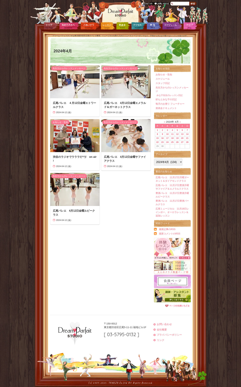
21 (187, 138)
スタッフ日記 (163, 83)
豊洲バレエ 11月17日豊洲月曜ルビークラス (172, 195)
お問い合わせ (162, 4)
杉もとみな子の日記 (166, 99)
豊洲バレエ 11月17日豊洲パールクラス (172, 202)
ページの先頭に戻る (177, 305)
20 (182, 138)
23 (162, 142)
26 (177, 142)
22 (157, 142)
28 (187, 142)
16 (162, 138)
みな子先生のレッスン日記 (169, 95)
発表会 (123, 26)
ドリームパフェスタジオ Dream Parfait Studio (120, 11)
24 (167, 142)
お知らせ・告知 (60, 122)
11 (172, 134)
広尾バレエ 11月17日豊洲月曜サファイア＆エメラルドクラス (172, 187)
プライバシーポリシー (169, 334)
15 (157, 138)
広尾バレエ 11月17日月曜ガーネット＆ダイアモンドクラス (172, 179)
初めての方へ (69, 26)
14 (187, 134)
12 (177, 134)
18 (172, 138)
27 (182, 142)
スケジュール (172, 26)
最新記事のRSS (167, 229)
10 (167, 134)
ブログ (189, 26)
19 (177, 138)
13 (182, 134)
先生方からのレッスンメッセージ (69, 68)
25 (172, 142)
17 (167, 138)
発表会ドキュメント (166, 108)
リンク (160, 340)
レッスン (107, 26)
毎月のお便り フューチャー (170, 103)
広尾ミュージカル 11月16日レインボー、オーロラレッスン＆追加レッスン (172, 212)
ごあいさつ (89, 26)
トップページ (51, 26)
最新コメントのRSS (169, 233)
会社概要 (162, 329)
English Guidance (147, 4)
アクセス (138, 26)
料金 (154, 26)
